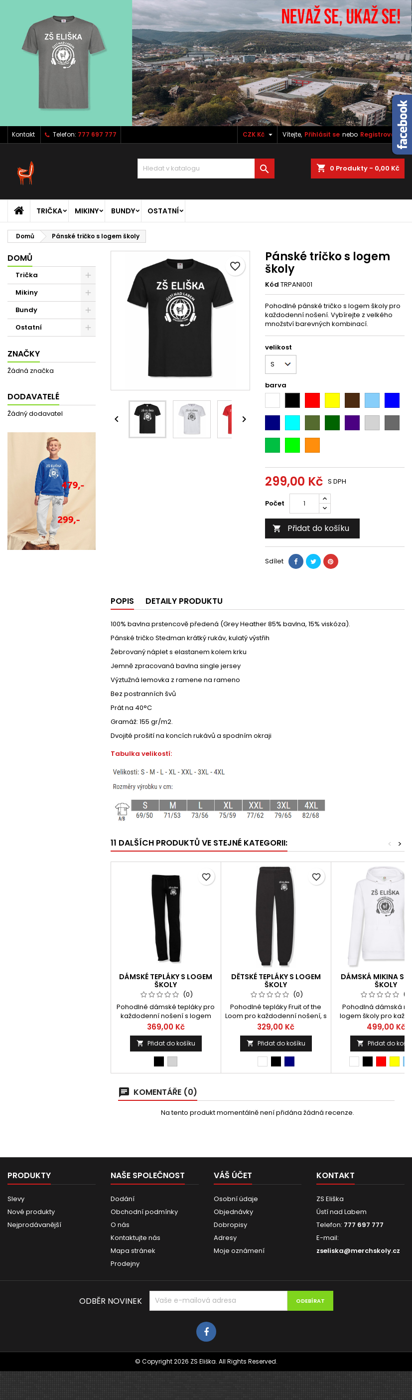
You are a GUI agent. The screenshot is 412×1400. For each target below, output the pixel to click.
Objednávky (233, 1212)
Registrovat (379, 134)
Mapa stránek (133, 1250)
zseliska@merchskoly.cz (358, 1250)
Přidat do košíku (311, 528)
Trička (49, 211)
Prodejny (125, 1263)
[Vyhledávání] (206, 168)
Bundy (123, 211)
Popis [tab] (122, 601)
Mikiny (87, 211)
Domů (19, 258)
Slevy (15, 1199)
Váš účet (233, 1175)
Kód (272, 284)
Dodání (123, 1199)
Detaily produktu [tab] (184, 601)
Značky (23, 353)
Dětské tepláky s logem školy (276, 981)
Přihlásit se (322, 134)
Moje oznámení (239, 1250)
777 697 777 (97, 134)
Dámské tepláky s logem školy (165, 981)
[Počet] (304, 504)
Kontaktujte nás (135, 1237)
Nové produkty (31, 1212)
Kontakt (23, 134)
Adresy (225, 1237)
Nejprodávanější (34, 1224)
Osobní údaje (236, 1199)
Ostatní (163, 211)
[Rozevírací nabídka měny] (259, 134)
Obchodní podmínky (144, 1212)
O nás (120, 1224)
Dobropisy (230, 1224)
